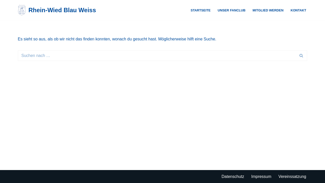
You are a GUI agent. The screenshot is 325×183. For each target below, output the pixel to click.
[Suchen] (157, 55)
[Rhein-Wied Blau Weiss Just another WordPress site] (57, 10)
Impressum (261, 176)
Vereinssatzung (292, 176)
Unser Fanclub (232, 10)
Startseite (201, 10)
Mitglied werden (268, 10)
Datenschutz (233, 176)
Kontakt (298, 10)
